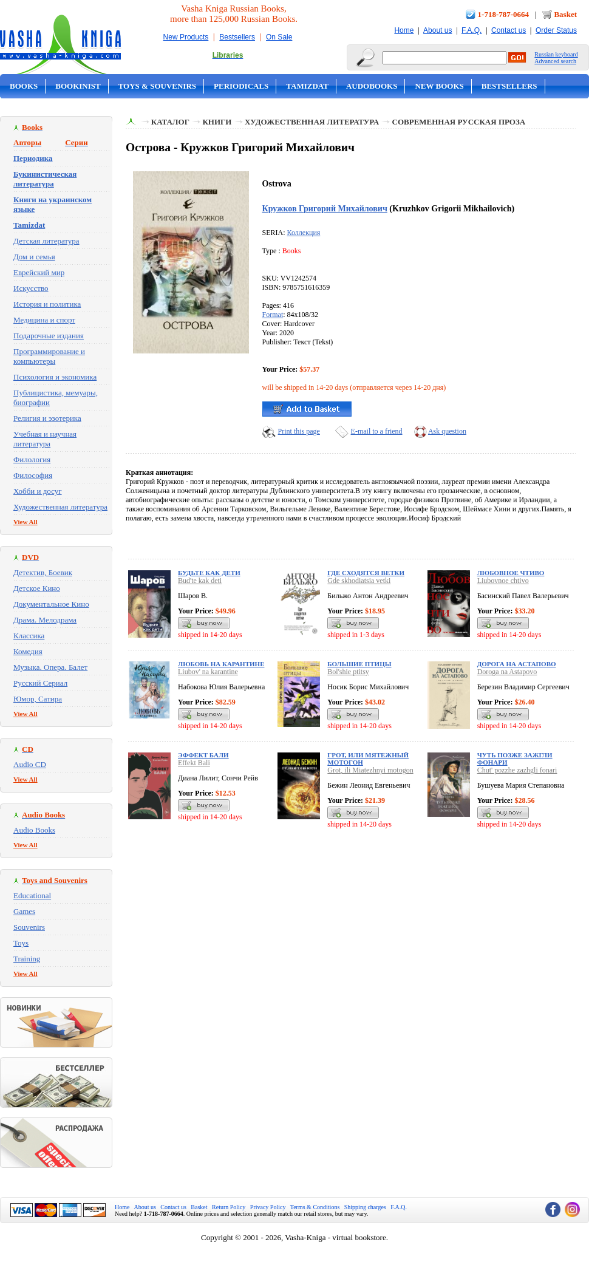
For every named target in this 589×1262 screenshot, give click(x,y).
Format (273, 314)
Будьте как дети (209, 572)
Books (24, 85)
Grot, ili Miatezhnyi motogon (370, 770)
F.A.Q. (471, 30)
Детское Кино (36, 588)
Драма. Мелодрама (45, 619)
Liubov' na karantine (208, 671)
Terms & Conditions (315, 1207)
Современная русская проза (459, 121)
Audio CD (29, 764)
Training (26, 958)
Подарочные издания (48, 335)
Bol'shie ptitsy (348, 671)
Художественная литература (60, 506)
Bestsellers (237, 37)
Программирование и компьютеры (49, 356)
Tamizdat (307, 85)
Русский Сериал (40, 682)
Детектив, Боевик (42, 572)
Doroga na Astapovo (507, 671)
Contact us (508, 30)
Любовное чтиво (511, 572)
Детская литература (46, 240)
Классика (28, 635)
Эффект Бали (203, 755)
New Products (186, 37)
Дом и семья (34, 256)
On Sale (279, 37)
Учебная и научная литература (45, 438)
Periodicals (241, 85)
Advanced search (555, 61)
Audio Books (34, 829)
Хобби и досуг (37, 491)
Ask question (447, 431)
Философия (32, 475)
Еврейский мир (38, 272)
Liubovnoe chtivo (503, 580)
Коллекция (304, 232)
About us (437, 30)
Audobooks (372, 85)
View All (25, 521)
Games (24, 911)
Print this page (299, 431)
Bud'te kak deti (200, 580)
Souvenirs (29, 927)
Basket (565, 14)
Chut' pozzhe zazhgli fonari (517, 770)
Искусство (31, 288)
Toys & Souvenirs (157, 85)
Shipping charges (365, 1207)
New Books (439, 85)
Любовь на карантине (221, 663)
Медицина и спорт (44, 319)
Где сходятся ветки (365, 572)
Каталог (170, 121)
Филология (31, 459)
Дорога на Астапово (516, 663)
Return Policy (228, 1207)
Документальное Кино (51, 604)
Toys (21, 942)
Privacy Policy (268, 1207)
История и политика (47, 304)
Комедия (28, 651)
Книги (216, 121)
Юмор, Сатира (37, 698)
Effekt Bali (194, 763)
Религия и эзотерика (47, 418)
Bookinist (77, 85)
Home (404, 30)
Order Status (556, 30)
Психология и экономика (55, 376)
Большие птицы (359, 663)
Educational (32, 895)
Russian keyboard (555, 54)
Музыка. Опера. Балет (50, 667)
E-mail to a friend (377, 431)
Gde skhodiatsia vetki (358, 580)
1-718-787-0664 (503, 14)
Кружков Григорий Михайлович (324, 208)
